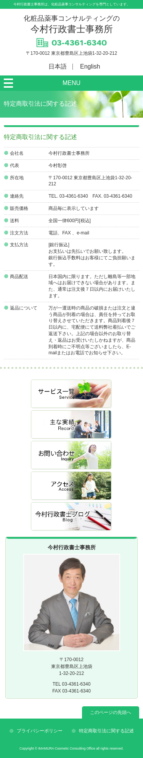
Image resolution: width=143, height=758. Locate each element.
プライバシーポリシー (40, 730)
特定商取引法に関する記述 (106, 730)
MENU (71, 83)
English (90, 66)
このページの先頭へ (110, 712)
